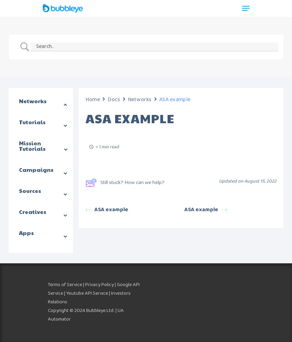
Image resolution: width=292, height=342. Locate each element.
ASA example (106, 210)
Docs (114, 99)
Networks (140, 99)
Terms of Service (65, 285)
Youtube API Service (87, 293)
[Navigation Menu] (246, 8)
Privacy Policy (99, 285)
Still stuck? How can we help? (124, 182)
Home (92, 99)
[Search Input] (155, 46)
